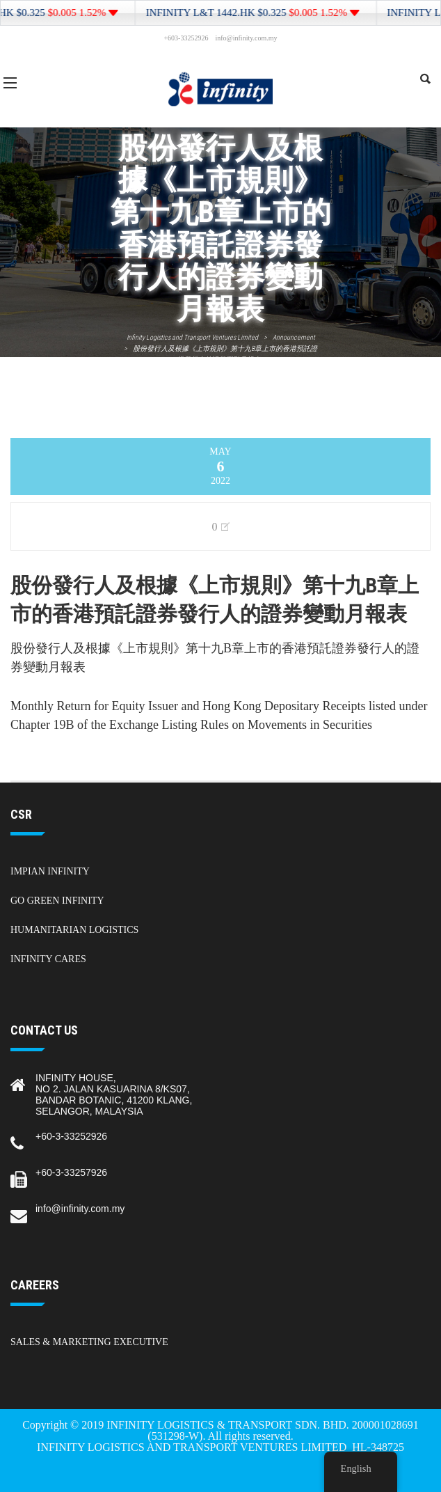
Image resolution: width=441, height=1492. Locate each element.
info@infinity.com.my (80, 1208)
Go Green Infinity (57, 900)
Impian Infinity (50, 871)
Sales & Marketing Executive (89, 1342)
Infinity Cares (48, 959)
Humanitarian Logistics (74, 930)
